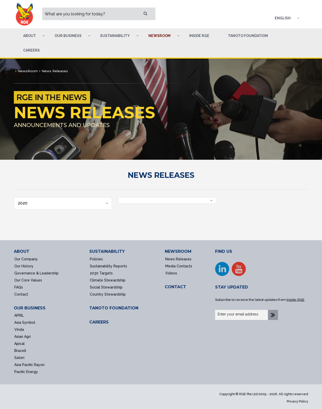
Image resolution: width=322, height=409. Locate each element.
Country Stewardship (108, 294)
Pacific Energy (26, 372)
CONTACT (175, 286)
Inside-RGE (295, 300)
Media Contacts (178, 266)
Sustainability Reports (108, 266)
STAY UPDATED (231, 287)
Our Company (26, 259)
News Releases (178, 259)
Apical (19, 344)
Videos (171, 273)
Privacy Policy (297, 401)
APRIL (19, 315)
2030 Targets (101, 273)
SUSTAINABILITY (107, 251)
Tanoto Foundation (248, 36)
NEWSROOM (178, 251)
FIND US (223, 251)
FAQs (18, 287)
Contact (21, 294)
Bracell (20, 351)
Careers (31, 50)
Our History (23, 266)
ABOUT (21, 251)
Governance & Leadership (36, 273)
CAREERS (99, 322)
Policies (96, 259)
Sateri (19, 358)
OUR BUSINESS (30, 308)
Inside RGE (199, 36)
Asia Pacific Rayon (29, 365)
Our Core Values (28, 280)
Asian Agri (22, 337)
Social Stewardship (106, 287)
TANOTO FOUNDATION (113, 308)
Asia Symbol (24, 322)
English (283, 18)
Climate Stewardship (108, 280)
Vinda (19, 330)
